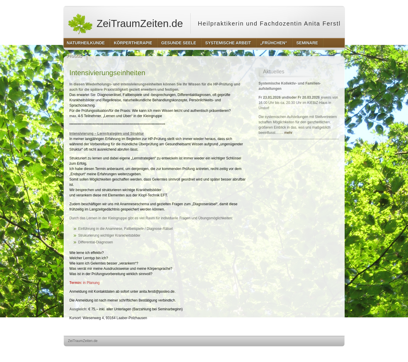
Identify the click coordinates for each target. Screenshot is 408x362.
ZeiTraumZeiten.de (125, 23)
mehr (288, 133)
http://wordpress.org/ (278, 351)
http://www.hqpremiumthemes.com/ (321, 351)
